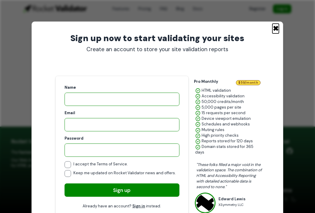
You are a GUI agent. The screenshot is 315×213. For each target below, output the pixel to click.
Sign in (139, 206)
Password (74, 138)
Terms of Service (112, 164)
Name (70, 87)
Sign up (122, 190)
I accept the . (100, 164)
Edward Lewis (231, 201)
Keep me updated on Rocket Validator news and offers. (124, 172)
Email (70, 112)
